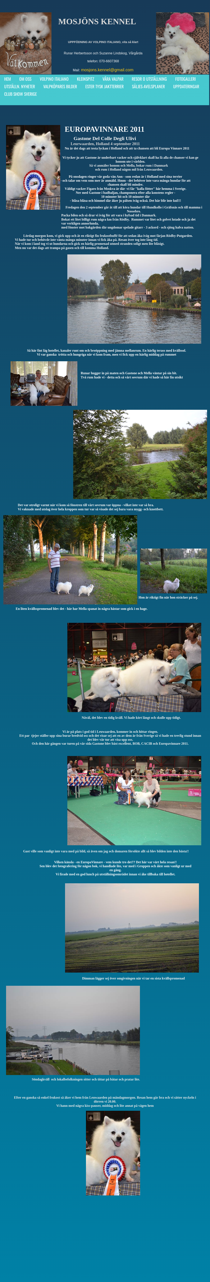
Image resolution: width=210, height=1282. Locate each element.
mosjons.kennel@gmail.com (107, 70)
